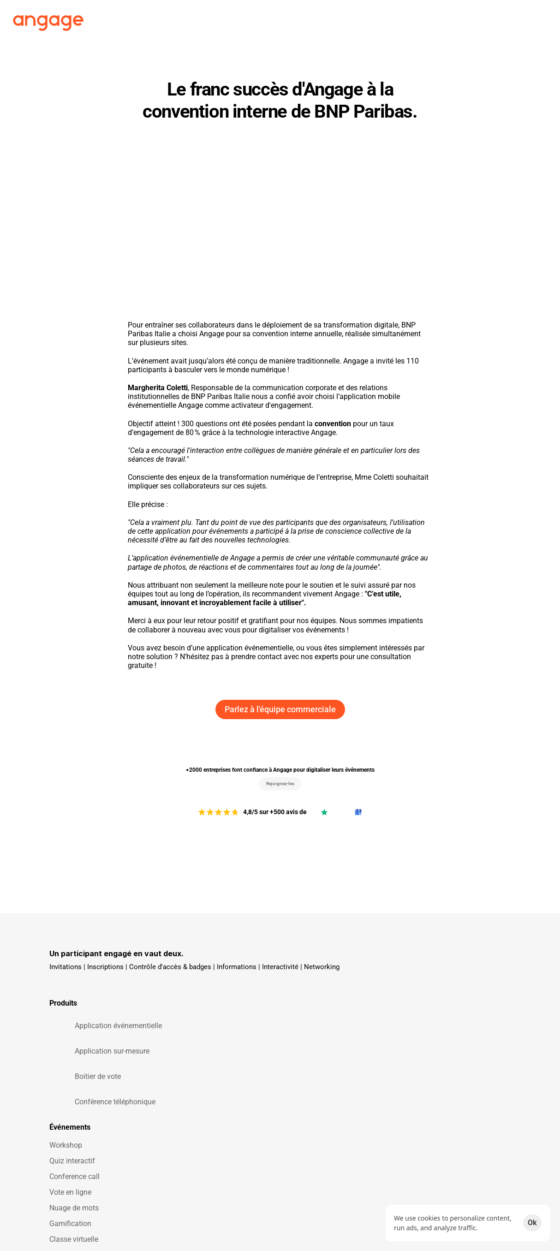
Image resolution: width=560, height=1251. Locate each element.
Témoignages (316, 1007)
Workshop (190, 992)
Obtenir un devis (440, 1070)
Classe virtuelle (198, 1086)
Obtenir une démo (442, 1054)
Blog (421, 1007)
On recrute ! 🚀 (438, 992)
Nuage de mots (198, 1054)
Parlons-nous (435, 1039)
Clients (296, 18)
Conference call (199, 1023)
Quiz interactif (197, 1007)
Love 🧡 (307, 1023)
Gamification (195, 1070)
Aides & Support (440, 1023)
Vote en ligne (195, 1039)
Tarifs (332, 18)
